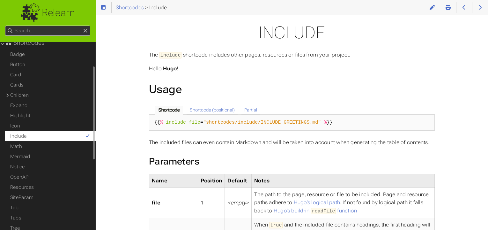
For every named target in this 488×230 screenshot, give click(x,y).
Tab (14, 208)
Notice (17, 167)
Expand (18, 105)
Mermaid (20, 156)
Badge (17, 54)
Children (19, 95)
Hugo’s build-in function (315, 210)
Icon (15, 126)
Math (16, 146)
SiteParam (21, 197)
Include (50, 136)
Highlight (20, 116)
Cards (17, 85)
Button (17, 64)
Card (15, 75)
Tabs (15, 218)
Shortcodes (25, 43)
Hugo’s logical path (317, 202)
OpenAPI (20, 177)
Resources (22, 187)
